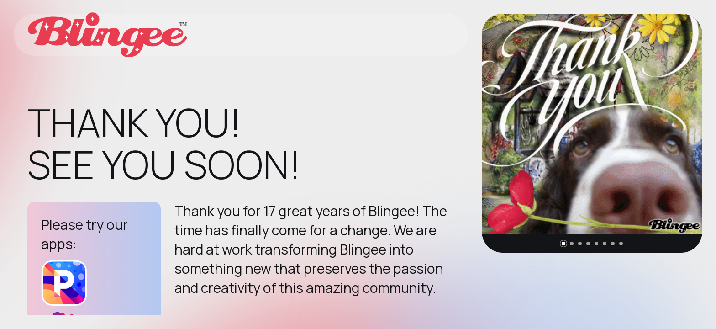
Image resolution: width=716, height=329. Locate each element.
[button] (563, 243)
